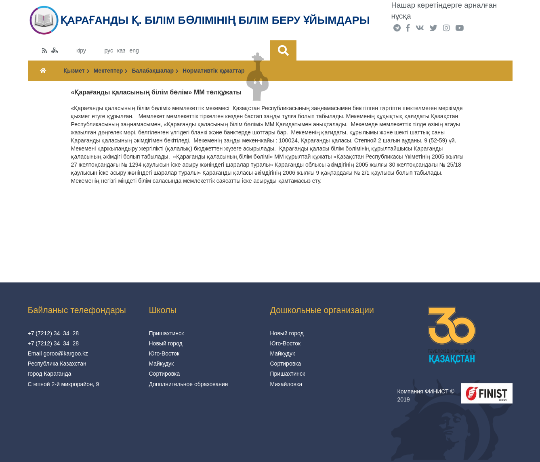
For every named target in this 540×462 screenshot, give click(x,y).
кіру (81, 50)
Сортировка (164, 373)
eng (134, 50)
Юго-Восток (164, 353)
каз (121, 50)
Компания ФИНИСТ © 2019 (425, 395)
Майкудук (161, 363)
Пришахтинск (166, 333)
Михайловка (286, 384)
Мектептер (111, 70)
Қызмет (76, 70)
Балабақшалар (155, 70)
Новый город (166, 343)
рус (108, 50)
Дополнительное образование (188, 384)
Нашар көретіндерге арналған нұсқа (444, 10)
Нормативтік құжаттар (213, 70)
